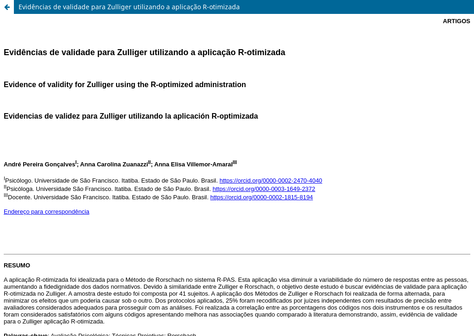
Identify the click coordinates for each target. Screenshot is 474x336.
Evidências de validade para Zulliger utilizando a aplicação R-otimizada (129, 6)
